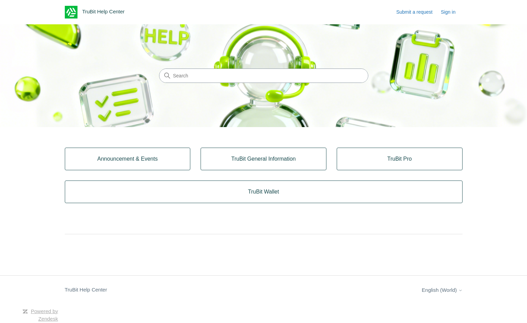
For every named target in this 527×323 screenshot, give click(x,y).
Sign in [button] (448, 12)
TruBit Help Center (86, 290)
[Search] (263, 76)
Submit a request (414, 12)
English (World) (442, 290)
